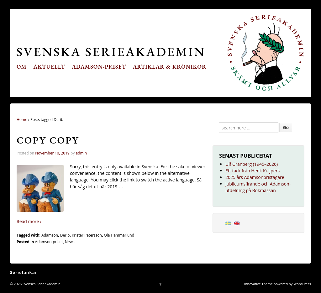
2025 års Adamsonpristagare (254, 177)
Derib (65, 235)
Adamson (49, 235)
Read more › (29, 221)
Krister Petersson (87, 235)
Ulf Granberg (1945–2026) (251, 164)
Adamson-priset (99, 66)
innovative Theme (258, 283)
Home (22, 119)
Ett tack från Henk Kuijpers (252, 171)
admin (81, 153)
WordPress (302, 283)
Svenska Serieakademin (110, 51)
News (70, 241)
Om (22, 66)
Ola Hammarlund (119, 235)
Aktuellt (49, 66)
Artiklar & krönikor (170, 66)
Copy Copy (48, 140)
